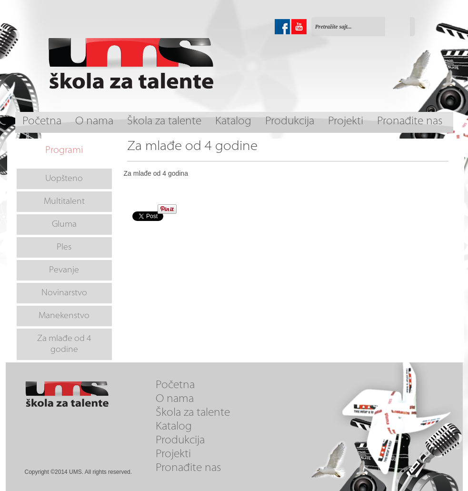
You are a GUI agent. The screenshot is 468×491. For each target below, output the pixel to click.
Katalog (233, 121)
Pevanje (64, 270)
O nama (94, 121)
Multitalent (64, 201)
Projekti (345, 121)
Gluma (64, 224)
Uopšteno (64, 178)
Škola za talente (164, 121)
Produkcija (289, 121)
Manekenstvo (64, 316)
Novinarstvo (64, 293)
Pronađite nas (409, 121)
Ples (64, 247)
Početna (41, 121)
